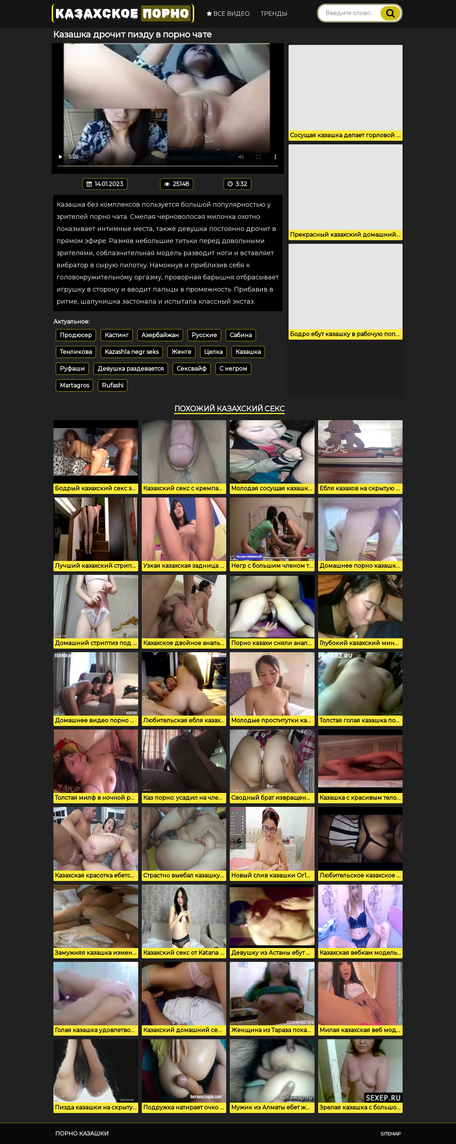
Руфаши (72, 368)
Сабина (241, 335)
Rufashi (112, 385)
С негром (233, 368)
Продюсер (76, 335)
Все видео (228, 13)
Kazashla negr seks (132, 352)
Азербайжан (160, 335)
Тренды (274, 13)
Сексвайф (192, 368)
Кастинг (117, 335)
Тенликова (76, 352)
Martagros (74, 385)
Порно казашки (82, 1133)
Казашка (248, 352)
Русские (204, 335)
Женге (181, 352)
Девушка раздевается (131, 368)
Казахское (123, 13)
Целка (213, 352)
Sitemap (390, 1134)
